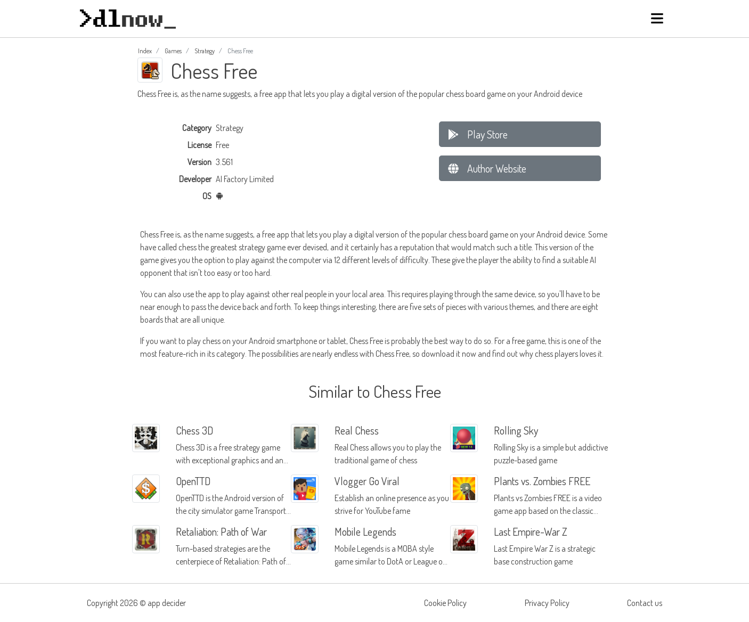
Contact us (644, 603)
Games (173, 51)
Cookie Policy (445, 603)
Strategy (204, 51)
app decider (167, 603)
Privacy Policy (547, 603)
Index (145, 51)
